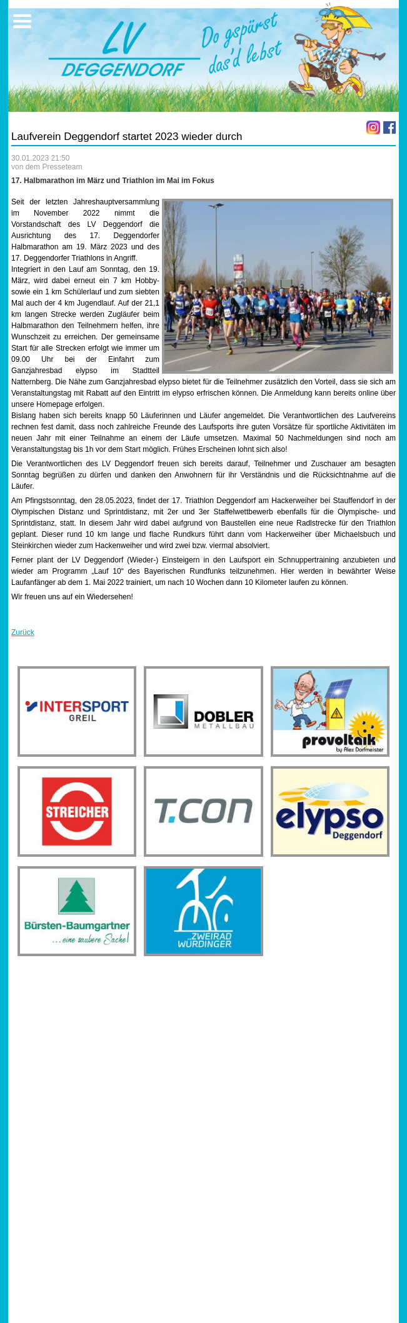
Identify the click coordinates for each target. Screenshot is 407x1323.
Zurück (22, 632)
